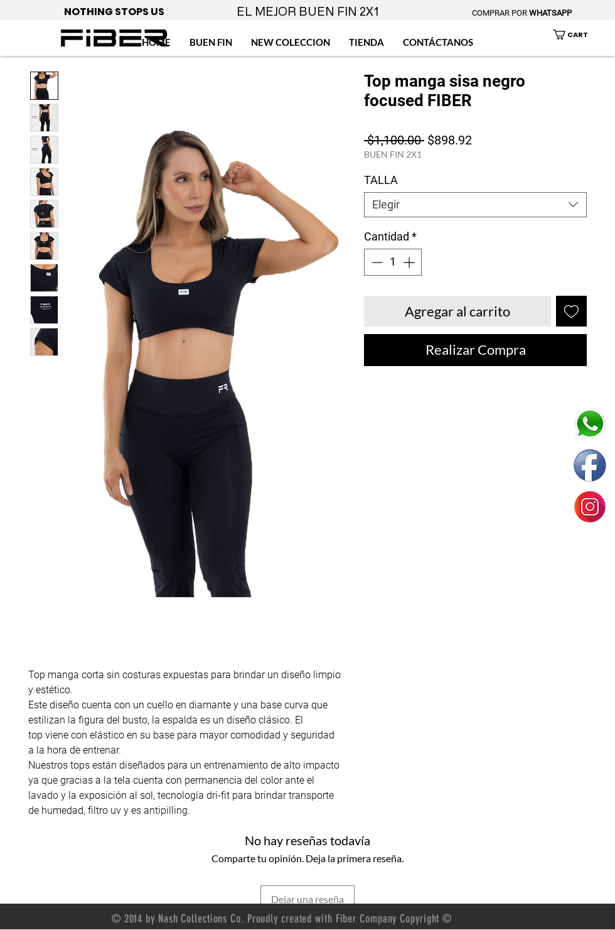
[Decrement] (375, 262)
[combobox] (475, 204)
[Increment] (410, 262)
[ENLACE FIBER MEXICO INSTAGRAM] (590, 507)
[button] (577, 35)
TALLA (381, 180)
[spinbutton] (392, 262)
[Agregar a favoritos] (571, 311)
